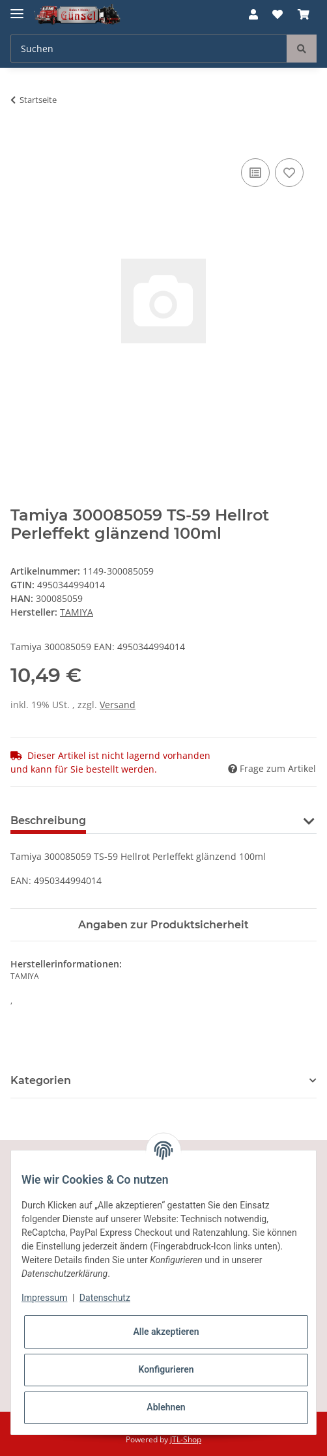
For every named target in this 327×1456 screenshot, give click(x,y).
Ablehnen (166, 1407)
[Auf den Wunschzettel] (289, 172)
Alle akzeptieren (166, 1331)
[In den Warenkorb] (20, 141)
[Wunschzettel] (277, 14)
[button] (253, 14)
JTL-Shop (185, 1439)
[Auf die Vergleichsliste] (255, 172)
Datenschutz (104, 1297)
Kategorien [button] (40, 1080)
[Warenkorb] (304, 14)
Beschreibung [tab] (48, 820)
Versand (117, 704)
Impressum (44, 1297)
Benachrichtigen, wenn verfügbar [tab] (198, 820)
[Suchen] (148, 49)
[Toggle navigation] (16, 8)
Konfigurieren (165, 1369)
